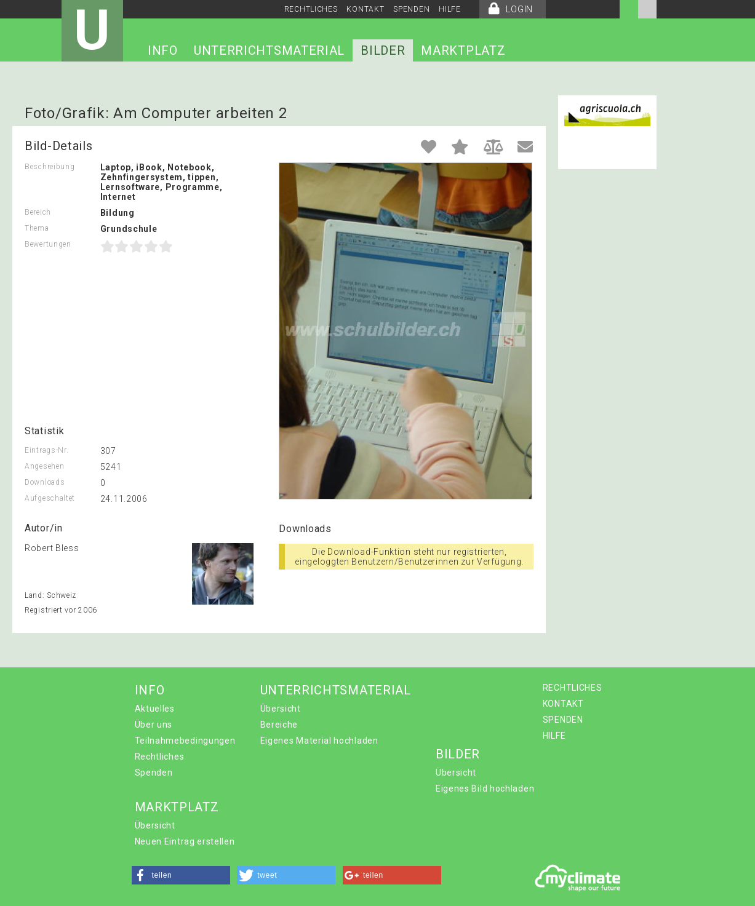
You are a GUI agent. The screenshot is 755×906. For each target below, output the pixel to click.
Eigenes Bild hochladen (485, 788)
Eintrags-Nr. (46, 450)
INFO (163, 50)
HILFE (450, 9)
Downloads (45, 482)
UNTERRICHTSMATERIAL (269, 50)
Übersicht (280, 708)
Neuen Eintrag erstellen (185, 841)
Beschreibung (49, 166)
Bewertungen (48, 244)
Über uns (154, 724)
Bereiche (279, 724)
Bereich (38, 212)
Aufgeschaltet (50, 498)
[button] (181, 875)
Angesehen (44, 466)
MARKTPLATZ (463, 50)
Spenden (154, 772)
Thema (37, 228)
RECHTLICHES (311, 9)
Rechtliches (160, 756)
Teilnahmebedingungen (185, 740)
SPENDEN (411, 9)
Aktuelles (155, 708)
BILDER (383, 50)
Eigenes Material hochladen (319, 740)
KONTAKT (365, 9)
